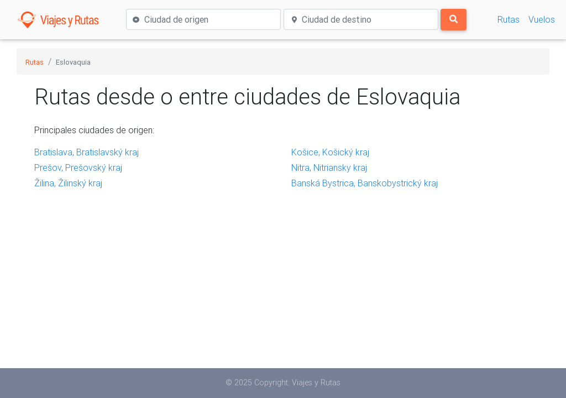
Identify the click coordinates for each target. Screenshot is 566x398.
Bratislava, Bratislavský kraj (86, 152)
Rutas (508, 19)
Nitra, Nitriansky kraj (329, 167)
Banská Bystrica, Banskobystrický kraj (364, 182)
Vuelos (541, 19)
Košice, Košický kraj (330, 152)
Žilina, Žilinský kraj (68, 182)
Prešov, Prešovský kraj (78, 167)
